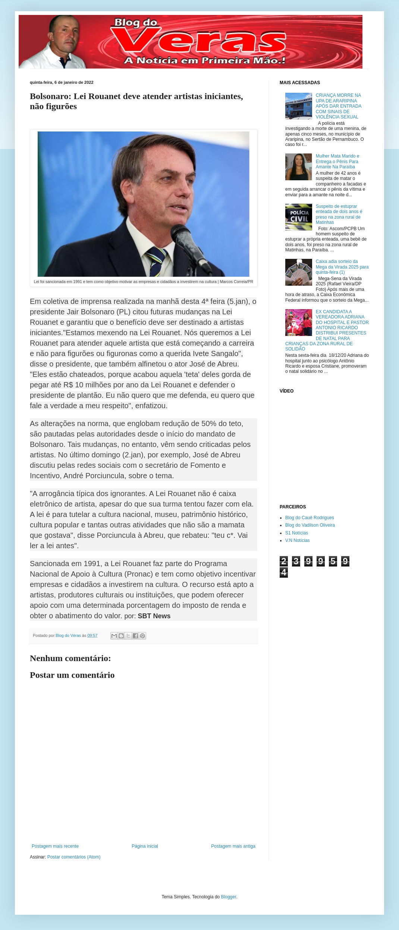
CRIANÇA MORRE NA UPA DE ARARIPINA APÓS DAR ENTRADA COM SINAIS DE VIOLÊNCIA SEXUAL (338, 106)
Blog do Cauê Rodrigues (309, 517)
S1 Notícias (296, 533)
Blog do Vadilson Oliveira (310, 525)
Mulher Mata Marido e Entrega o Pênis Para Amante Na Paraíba (337, 161)
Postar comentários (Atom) (74, 857)
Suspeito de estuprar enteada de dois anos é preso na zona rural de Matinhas (339, 214)
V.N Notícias (297, 540)
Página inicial (145, 846)
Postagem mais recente (55, 846)
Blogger (228, 896)
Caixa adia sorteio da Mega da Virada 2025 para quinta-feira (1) (342, 267)
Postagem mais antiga (233, 846)
